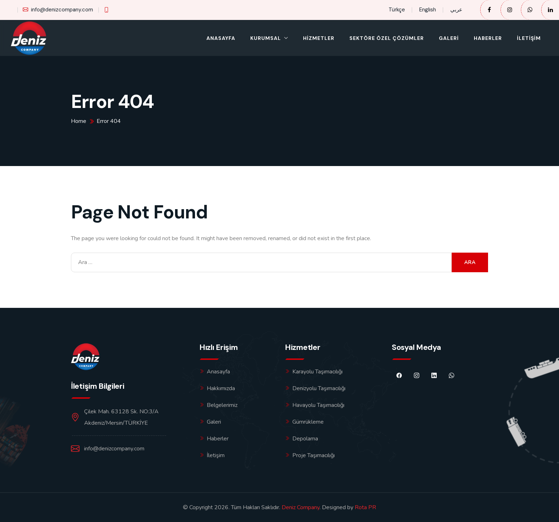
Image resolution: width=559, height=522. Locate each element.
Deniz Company (300, 507)
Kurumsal (265, 38)
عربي (456, 9)
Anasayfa (220, 38)
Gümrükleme (308, 422)
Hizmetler (318, 38)
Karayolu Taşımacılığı (317, 372)
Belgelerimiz (222, 405)
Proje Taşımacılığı (313, 455)
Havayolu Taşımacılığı (318, 405)
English (427, 9)
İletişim (529, 38)
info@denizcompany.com (58, 10)
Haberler (488, 38)
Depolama (305, 439)
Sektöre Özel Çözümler (386, 38)
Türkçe (397, 9)
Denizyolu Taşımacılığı (318, 388)
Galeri (449, 38)
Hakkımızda (221, 388)
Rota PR (365, 507)
